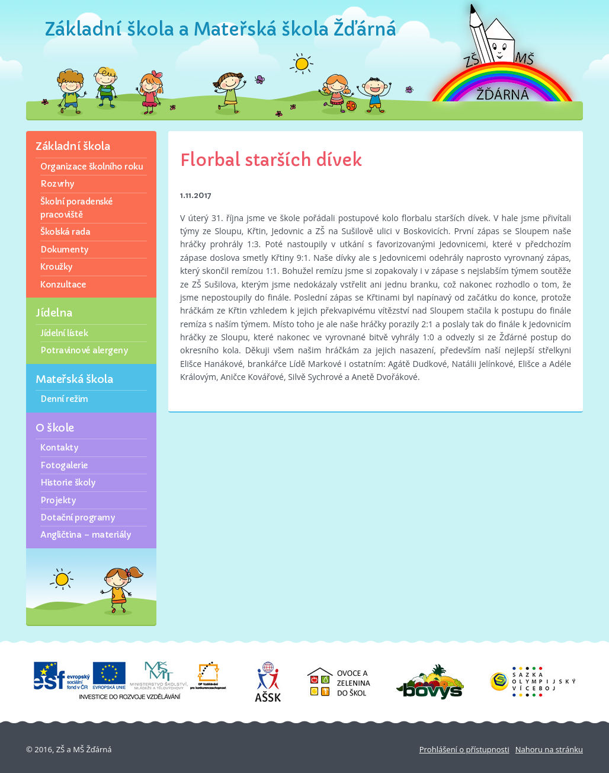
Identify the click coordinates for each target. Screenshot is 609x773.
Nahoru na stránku (549, 749)
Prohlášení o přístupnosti (464, 749)
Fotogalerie (64, 465)
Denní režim (64, 399)
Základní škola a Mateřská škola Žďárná (220, 29)
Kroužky (56, 266)
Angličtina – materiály (85, 534)
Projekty (57, 500)
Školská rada (65, 231)
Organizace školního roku (91, 166)
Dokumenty (64, 249)
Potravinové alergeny (83, 350)
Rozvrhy (57, 183)
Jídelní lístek (64, 333)
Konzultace (63, 284)
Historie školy (67, 482)
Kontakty (59, 447)
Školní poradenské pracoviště (76, 208)
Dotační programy (77, 517)
